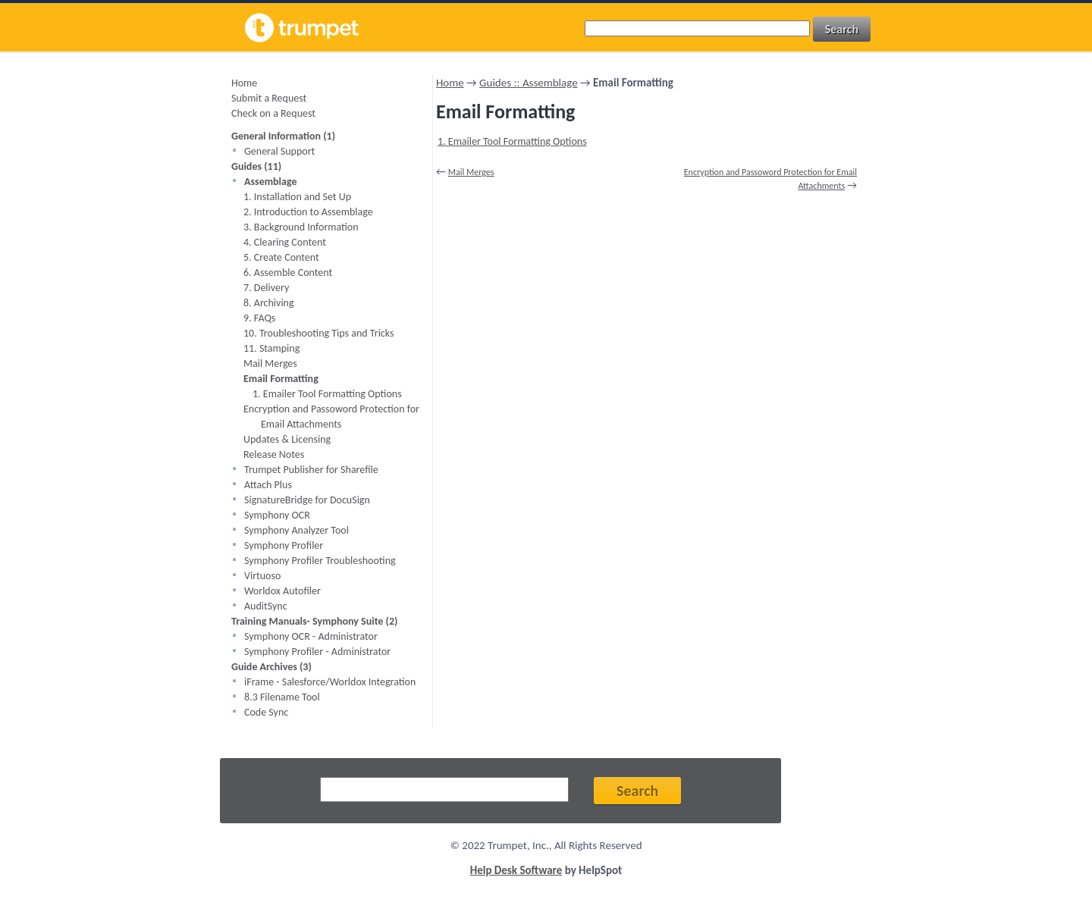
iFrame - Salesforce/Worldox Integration (330, 681)
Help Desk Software (516, 870)
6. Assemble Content (287, 272)
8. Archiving (268, 302)
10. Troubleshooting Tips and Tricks (318, 333)
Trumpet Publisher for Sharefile (311, 469)
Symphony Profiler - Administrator (317, 651)
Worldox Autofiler (282, 590)
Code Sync (266, 712)
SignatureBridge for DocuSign (307, 500)
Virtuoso (262, 575)
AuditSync (265, 606)
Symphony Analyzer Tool (296, 530)
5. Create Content (281, 257)
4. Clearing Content (284, 242)
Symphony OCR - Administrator (311, 636)
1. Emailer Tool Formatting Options (327, 393)
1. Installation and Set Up (297, 196)
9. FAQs (259, 318)
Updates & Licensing (287, 439)
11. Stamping (271, 348)
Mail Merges (270, 363)
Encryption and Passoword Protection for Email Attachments (331, 417)
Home (244, 83)
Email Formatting (280, 378)
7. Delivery (266, 287)
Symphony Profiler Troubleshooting (320, 560)
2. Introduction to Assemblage (308, 211)
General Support (279, 151)
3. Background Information (301, 227)
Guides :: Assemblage (528, 82)
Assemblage (270, 181)
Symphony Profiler (283, 545)
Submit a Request (268, 98)
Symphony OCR (277, 515)
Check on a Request (273, 113)
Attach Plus (268, 484)
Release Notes (273, 454)
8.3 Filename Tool (282, 697)
